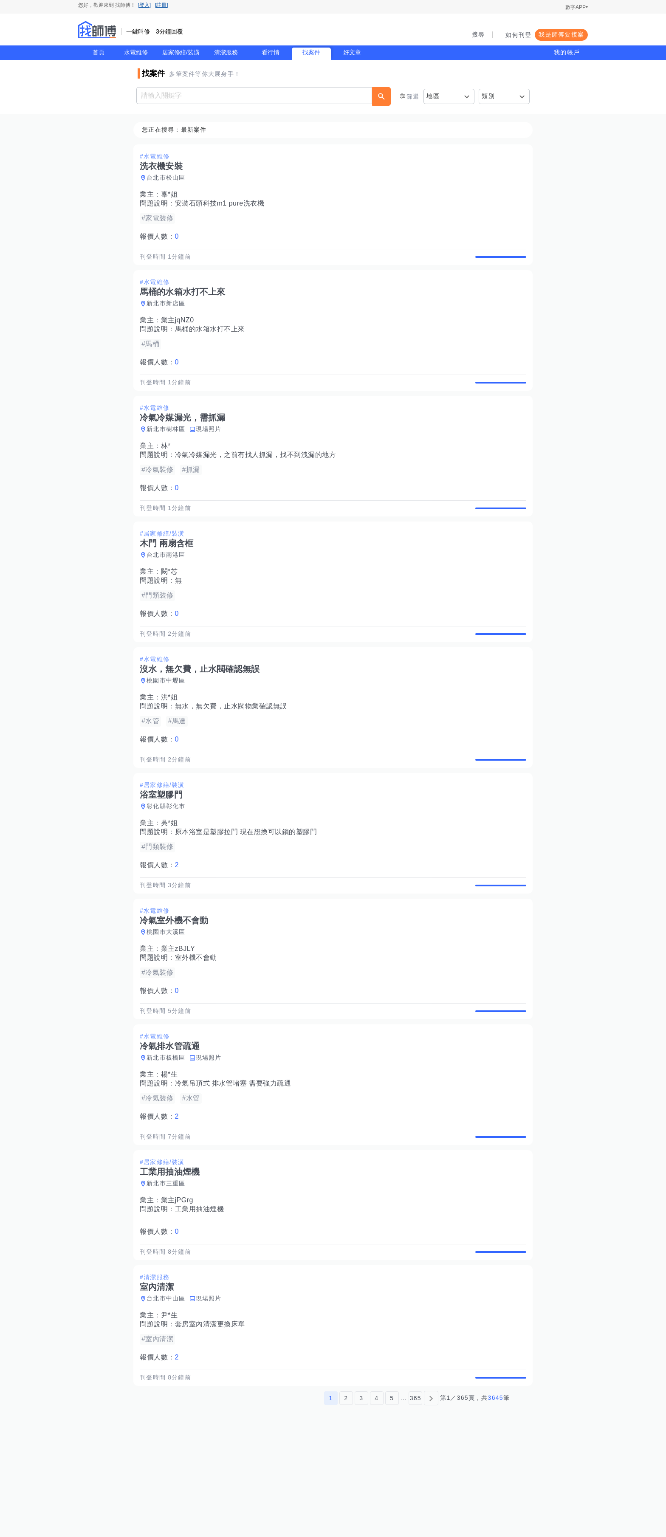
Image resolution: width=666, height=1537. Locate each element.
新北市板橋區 (168, 1126)
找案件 (311, 52)
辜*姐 (172, 194)
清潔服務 (226, 52)
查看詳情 (498, 261)
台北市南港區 (168, 584)
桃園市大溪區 (168, 990)
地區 (433, 96)
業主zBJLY (181, 1007)
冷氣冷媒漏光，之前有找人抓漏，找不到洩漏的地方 (258, 474)
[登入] (144, 5)
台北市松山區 (168, 178)
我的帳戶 (567, 52)
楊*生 (172, 1143)
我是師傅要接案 (561, 34)
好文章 (352, 52)
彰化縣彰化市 (168, 855)
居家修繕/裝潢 (181, 52)
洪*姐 (172, 736)
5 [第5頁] (392, 1495)
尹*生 (172, 1403)
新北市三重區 (168, 1261)
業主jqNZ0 (180, 330)
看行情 (270, 52)
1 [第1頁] (331, 1495)
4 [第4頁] (376, 1495)
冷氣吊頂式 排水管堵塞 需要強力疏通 (236, 1152)
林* (168, 465)
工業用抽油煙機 (202, 1287)
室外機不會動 (199, 1016)
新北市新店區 (168, 313)
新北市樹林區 (168, 449)
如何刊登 (518, 34)
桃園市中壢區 (168, 719)
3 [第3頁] (361, 1495)
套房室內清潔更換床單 (213, 1412)
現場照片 (211, 449)
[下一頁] (431, 1496)
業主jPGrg (180, 1278)
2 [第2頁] (346, 1495)
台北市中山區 (168, 1386)
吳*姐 (172, 872)
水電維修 (136, 52)
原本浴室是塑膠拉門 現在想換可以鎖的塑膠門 (249, 881)
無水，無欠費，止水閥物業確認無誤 (234, 745)
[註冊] (161, 5)
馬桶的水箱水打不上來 (213, 339)
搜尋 (478, 34)
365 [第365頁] (415, 1495)
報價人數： (161, 236)
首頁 (98, 52)
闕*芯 (172, 601)
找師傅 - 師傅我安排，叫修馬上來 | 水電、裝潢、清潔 (97, 29)
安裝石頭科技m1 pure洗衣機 (222, 203)
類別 (488, 96)
